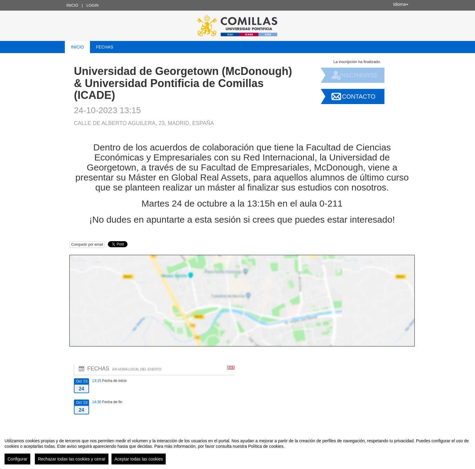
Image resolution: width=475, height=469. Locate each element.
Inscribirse (358, 75)
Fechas (104, 47)
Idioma (400, 4)
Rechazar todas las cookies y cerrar (71, 459)
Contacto (358, 96)
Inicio (72, 5)
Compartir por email (87, 244)
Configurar (17, 459)
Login (92, 5)
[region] (237, 449)
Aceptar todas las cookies (139, 459)
